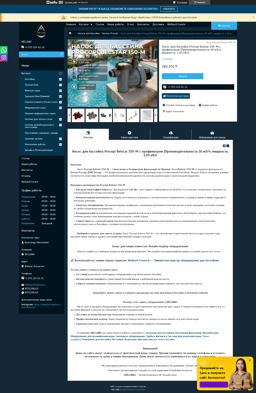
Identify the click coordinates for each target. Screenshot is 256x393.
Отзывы (26, 175)
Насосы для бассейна (89, 33)
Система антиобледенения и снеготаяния (39, 126)
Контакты (143, 24)
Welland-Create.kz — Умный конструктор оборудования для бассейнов (173, 261)
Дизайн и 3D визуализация (39, 150)
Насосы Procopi (110, 33)
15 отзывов (182, 2)
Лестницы (117, 339)
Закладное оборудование (130, 336)
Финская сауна (32, 90)
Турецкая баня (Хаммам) (37, 96)
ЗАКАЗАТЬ (169, 9)
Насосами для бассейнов (160, 333)
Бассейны (30, 79)
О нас (130, 24)
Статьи (100, 24)
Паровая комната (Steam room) (41, 102)
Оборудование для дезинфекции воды (92, 336)
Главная (71, 24)
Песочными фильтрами (188, 333)
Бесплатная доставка (177, 96)
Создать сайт (71, 2)
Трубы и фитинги (155, 336)
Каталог (84, 24)
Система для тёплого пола (38, 119)
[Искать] (61, 54)
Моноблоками (210, 333)
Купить (180, 76)
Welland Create (176, 24)
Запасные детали (33, 138)
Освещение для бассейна (96, 339)
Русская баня (31, 84)
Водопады (131, 339)
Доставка (158, 24)
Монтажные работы (35, 144)
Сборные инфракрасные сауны (40, 113)
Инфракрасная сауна (35, 107)
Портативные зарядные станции (41, 133)
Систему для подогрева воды (184, 336)
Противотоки (145, 339)
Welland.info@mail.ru (35, 284)
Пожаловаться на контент (133, 390)
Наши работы (115, 24)
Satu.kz (142, 387)
